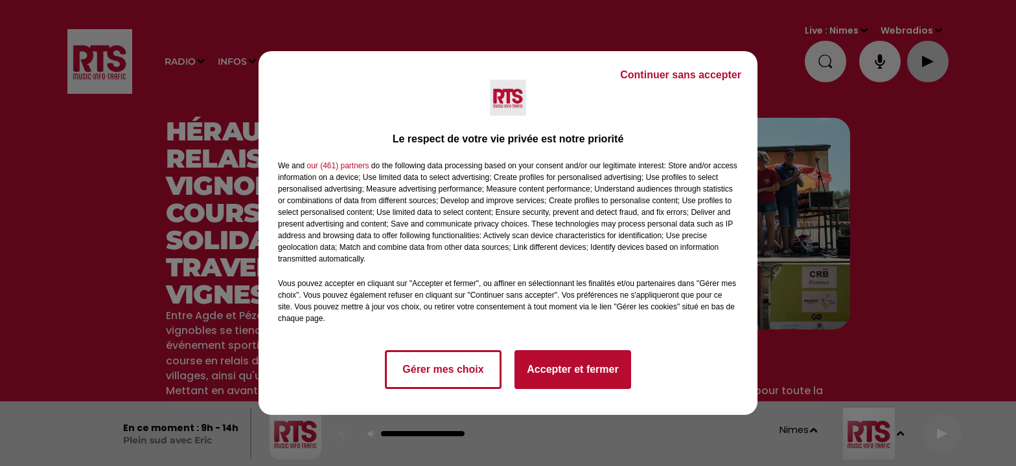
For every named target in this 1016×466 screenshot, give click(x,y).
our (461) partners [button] (337, 165)
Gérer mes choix (442, 369)
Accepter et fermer (572, 369)
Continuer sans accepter (680, 74)
